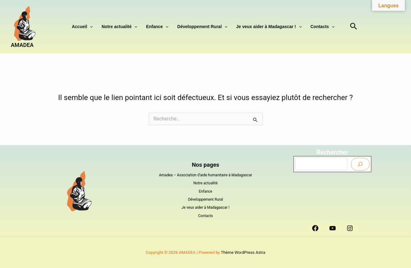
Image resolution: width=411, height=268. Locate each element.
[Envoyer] (360, 164)
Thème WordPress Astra (243, 252)
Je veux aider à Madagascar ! (265, 26)
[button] (96, 26)
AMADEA (22, 45)
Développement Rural (201, 26)
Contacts (316, 26)
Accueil (88, 26)
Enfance (158, 26)
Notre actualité (123, 26)
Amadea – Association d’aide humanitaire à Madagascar (205, 175)
